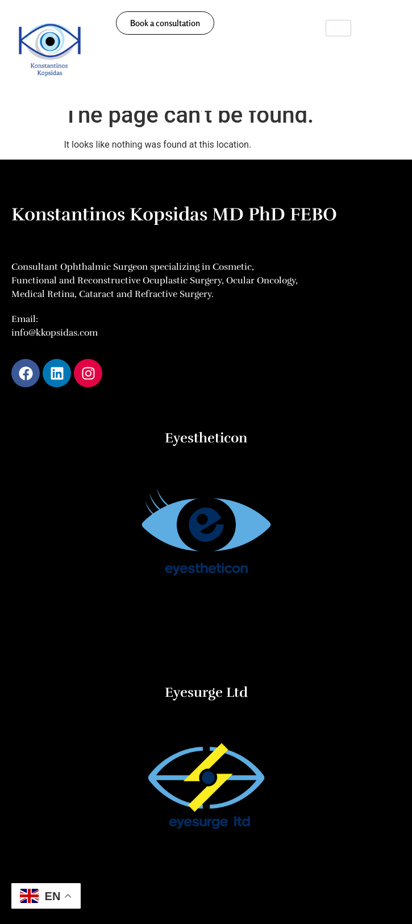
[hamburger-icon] (338, 28)
